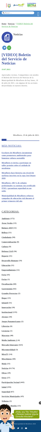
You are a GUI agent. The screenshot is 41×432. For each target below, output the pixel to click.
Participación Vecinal (11, 382)
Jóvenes (5, 317)
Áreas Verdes (7, 223)
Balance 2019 (7, 228)
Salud (4, 387)
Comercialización (9, 242)
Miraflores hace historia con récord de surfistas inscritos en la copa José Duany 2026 (19, 175)
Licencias (6, 331)
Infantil (5, 303)
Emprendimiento (9, 270)
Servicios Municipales (11, 396)
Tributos (5, 401)
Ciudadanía (6, 237)
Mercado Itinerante (10, 345)
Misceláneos (7, 359)
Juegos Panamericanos (11, 322)
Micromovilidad (8, 350)
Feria (4, 275)
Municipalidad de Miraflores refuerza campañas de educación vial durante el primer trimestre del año (18, 198)
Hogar (4, 298)
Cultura (5, 247)
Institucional (7, 312)
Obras (4, 373)
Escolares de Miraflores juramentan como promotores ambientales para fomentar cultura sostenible (17, 155)
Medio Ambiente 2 (9, 340)
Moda (4, 364)
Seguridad (6, 392)
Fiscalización (7, 284)
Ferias (4, 279)
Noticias (11, 24)
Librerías (6, 326)
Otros (4, 378)
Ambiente (6, 219)
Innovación (6, 308)
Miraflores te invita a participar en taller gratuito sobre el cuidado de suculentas (16, 165)
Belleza (5, 233)
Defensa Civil (7, 251)
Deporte (5, 256)
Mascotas (5, 336)
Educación (6, 265)
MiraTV (5, 354)
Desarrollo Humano (10, 261)
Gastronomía (7, 289)
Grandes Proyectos (9, 293)
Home (4, 24)
